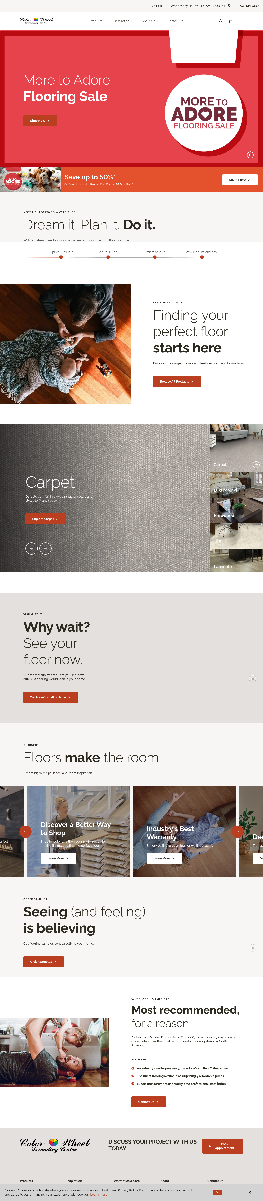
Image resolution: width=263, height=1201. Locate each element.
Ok (217, 1192)
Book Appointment (221, 1147)
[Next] (237, 833)
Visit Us (156, 6)
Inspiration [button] (124, 21)
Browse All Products (177, 383)
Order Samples (43, 963)
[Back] (25, 833)
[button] (220, 21)
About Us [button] (150, 21)
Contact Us (175, 21)
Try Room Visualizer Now (50, 699)
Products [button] (98, 21)
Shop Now (40, 121)
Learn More (240, 180)
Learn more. (99, 1194)
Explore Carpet (45, 520)
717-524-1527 (249, 5)
